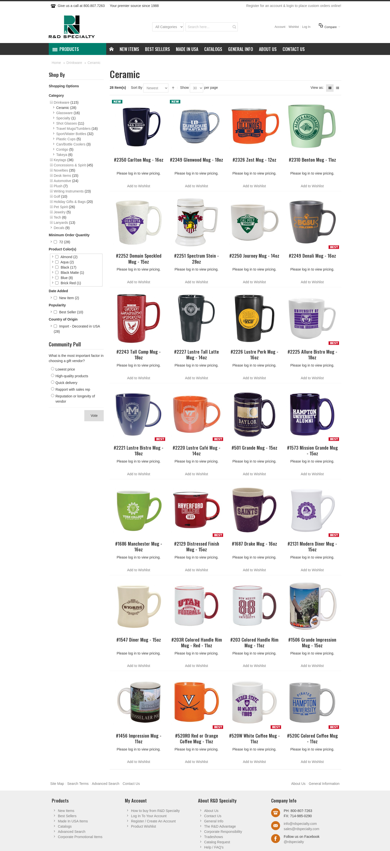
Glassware (64, 113)
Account (280, 27)
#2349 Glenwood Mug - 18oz (196, 159)
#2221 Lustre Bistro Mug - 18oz (138, 450)
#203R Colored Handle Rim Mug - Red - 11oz (196, 642)
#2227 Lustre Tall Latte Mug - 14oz (196, 354)
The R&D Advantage (220, 826)
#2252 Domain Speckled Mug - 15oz (138, 258)
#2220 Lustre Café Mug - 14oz (196, 450)
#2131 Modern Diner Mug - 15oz (312, 546)
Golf (57, 196)
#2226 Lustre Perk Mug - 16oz (254, 354)
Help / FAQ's (214, 847)
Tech (57, 217)
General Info (213, 821)
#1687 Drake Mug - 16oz (254, 543)
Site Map (57, 784)
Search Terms (78, 784)
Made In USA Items (73, 821)
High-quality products (71, 376)
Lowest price (65, 369)
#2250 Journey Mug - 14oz (254, 255)
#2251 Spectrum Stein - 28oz (196, 258)
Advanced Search (105, 784)
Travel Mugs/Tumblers (73, 129)
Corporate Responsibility (223, 832)
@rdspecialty (294, 842)
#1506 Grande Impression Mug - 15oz (312, 642)
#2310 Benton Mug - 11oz (312, 159)
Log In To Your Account (149, 816)
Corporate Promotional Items (80, 837)
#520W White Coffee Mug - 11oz (254, 738)
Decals (59, 228)
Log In (306, 27)
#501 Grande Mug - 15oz (254, 447)
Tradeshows (213, 837)
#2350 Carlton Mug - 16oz (138, 159)
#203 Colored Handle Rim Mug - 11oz (254, 642)
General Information (324, 784)
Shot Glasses (66, 123)
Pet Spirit (61, 207)
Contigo (62, 149)
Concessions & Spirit (70, 165)
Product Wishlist (143, 826)
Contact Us (131, 784)
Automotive (62, 181)
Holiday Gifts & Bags (70, 202)
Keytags (60, 160)
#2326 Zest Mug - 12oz (254, 159)
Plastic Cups (66, 139)
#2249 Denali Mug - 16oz (312, 255)
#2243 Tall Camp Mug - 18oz (138, 354)
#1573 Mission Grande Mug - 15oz (312, 450)
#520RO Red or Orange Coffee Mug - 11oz (196, 738)
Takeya (61, 155)
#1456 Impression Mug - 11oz (138, 738)
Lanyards (61, 223)
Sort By (136, 88)
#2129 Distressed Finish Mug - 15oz (196, 546)
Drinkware (61, 102)
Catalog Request (217, 842)
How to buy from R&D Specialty (155, 811)
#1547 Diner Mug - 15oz (138, 639)
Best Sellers (67, 816)
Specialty (63, 118)
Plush (58, 186)
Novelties (61, 170)
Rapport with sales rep (72, 389)
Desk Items (62, 176)
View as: (317, 88)
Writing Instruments (69, 191)
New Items (66, 811)
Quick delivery (66, 383)
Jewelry (59, 212)
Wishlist (294, 27)
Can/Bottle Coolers (71, 144)
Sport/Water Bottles (71, 134)
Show (184, 88)
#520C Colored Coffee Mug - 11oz (312, 738)
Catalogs (65, 826)
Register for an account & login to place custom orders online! (293, 6)
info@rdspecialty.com (300, 824)
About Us (298, 784)
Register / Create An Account (153, 821)
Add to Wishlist (138, 186)
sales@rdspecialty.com (301, 829)
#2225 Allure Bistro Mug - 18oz (312, 354)
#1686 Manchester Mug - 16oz (138, 546)
